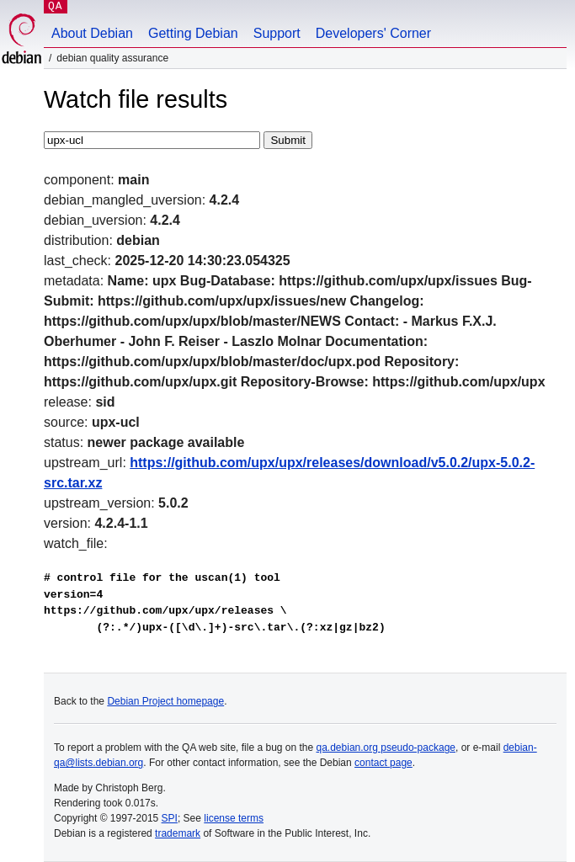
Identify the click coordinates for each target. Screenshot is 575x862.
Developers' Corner (373, 33)
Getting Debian (193, 33)
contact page (383, 763)
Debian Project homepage (165, 701)
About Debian (92, 33)
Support (277, 33)
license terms (234, 818)
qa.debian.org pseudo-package (386, 747)
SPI (170, 818)
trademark (177, 833)
